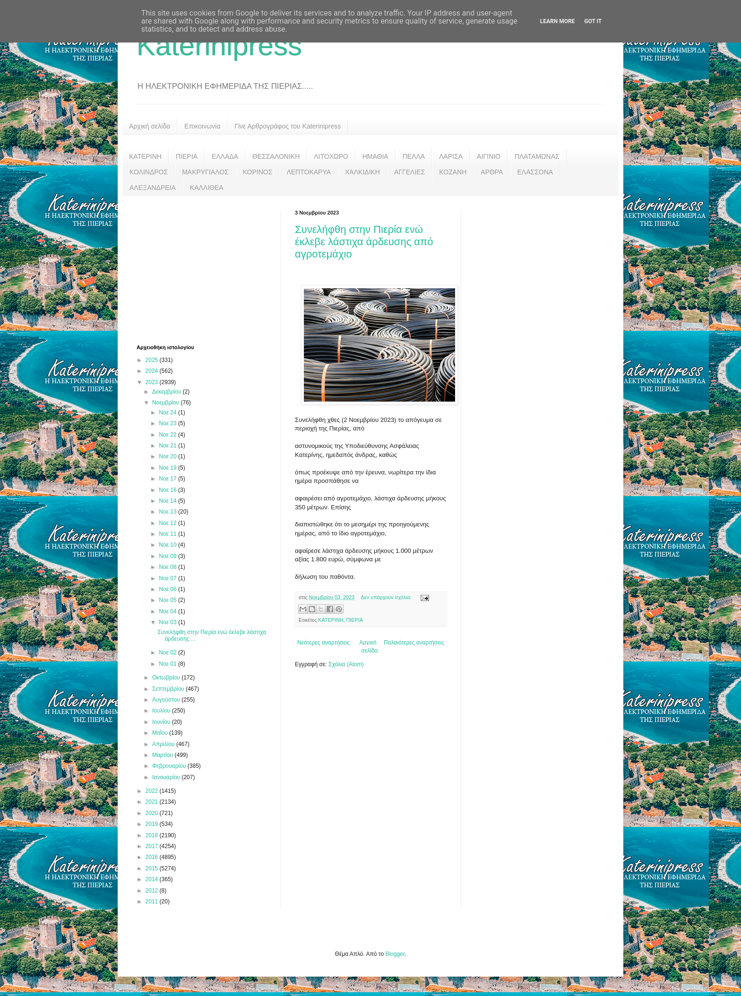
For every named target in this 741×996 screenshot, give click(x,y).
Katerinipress (219, 45)
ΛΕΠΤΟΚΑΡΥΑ (308, 172)
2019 (153, 824)
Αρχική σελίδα (149, 126)
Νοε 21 (168, 445)
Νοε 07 (168, 578)
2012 (153, 890)
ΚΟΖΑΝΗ (452, 172)
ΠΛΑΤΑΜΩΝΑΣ (537, 156)
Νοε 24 (168, 412)
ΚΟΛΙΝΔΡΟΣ (148, 172)
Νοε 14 (168, 501)
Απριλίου (164, 744)
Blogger (395, 954)
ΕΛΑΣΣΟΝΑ (535, 172)
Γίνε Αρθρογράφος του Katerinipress (287, 126)
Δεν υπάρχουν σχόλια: (387, 597)
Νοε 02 (168, 652)
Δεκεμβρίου (167, 391)
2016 (153, 857)
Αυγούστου (166, 699)
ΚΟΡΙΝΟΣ (258, 172)
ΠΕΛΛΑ (414, 156)
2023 (153, 382)
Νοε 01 (168, 664)
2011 (153, 901)
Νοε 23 (168, 423)
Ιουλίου (162, 710)
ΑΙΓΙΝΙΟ (488, 156)
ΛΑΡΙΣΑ (451, 156)
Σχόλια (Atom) (346, 664)
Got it (593, 21)
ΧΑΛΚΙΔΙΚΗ (362, 172)
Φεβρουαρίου (170, 766)
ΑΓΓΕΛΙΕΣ (409, 172)
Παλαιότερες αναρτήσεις (414, 642)
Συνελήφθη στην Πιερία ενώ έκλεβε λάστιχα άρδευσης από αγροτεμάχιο (364, 241)
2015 (153, 868)
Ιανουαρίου (167, 777)
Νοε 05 (168, 600)
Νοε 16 (168, 490)
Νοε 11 (168, 534)
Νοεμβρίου (166, 402)
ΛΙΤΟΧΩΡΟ (331, 156)
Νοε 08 (168, 567)
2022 (153, 791)
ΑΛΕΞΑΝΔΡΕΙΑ (152, 187)
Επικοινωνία (202, 126)
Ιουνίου (162, 722)
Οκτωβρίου (166, 677)
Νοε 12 (168, 523)
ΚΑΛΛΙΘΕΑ (207, 187)
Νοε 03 (168, 622)
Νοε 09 (168, 556)
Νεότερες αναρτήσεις (323, 642)
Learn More (557, 21)
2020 (153, 813)
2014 (153, 879)
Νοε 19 (168, 467)
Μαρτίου (163, 755)
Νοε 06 (168, 589)
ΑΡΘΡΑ (492, 172)
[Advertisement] (207, 269)
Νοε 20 (168, 456)
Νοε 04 (168, 611)
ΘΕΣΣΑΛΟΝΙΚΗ (276, 156)
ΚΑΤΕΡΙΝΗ (145, 156)
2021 (153, 802)
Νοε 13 (168, 511)
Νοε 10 (168, 544)
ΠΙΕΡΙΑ (187, 156)
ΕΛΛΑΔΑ (225, 156)
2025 (153, 360)
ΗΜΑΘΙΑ (375, 156)
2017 (153, 846)
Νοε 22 (168, 434)
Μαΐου (160, 733)
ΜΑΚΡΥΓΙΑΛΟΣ (205, 172)
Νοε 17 (168, 478)
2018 (153, 835)
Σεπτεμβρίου (169, 689)
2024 (153, 371)
